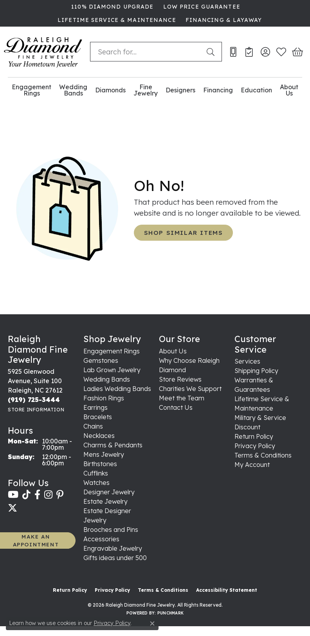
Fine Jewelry (145, 90)
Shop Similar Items (183, 232)
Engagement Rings (31, 90)
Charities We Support (190, 389)
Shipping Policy (256, 371)
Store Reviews (180, 379)
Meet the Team (181, 398)
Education (256, 90)
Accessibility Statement (226, 590)
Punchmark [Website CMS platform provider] (170, 613)
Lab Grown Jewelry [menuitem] (112, 370)
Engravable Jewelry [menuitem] (112, 548)
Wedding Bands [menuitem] (106, 379)
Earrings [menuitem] (95, 407)
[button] (265, 51)
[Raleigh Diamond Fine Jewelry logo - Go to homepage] (43, 52)
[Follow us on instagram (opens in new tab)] (48, 494)
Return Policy (253, 436)
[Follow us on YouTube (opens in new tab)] (13, 494)
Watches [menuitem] (96, 482)
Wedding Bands (73, 90)
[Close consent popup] (152, 623)
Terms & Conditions (263, 455)
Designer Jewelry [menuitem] (109, 492)
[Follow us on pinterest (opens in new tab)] (59, 494)
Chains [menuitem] (93, 426)
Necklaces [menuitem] (99, 436)
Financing (218, 90)
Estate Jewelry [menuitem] (105, 501)
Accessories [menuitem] (101, 539)
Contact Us (176, 407)
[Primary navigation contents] (155, 90)
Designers (180, 90)
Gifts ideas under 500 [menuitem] (115, 558)
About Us (289, 90)
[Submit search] (212, 51)
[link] (111, 6)
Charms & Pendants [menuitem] (112, 445)
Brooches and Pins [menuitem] (110, 529)
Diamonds (110, 90)
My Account (252, 464)
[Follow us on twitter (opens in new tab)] (12, 508)
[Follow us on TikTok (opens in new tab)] (26, 494)
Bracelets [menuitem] (97, 417)
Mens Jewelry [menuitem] (103, 454)
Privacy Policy (254, 446)
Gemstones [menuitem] (100, 360)
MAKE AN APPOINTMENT (36, 540)
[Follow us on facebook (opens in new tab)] (37, 494)
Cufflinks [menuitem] (95, 473)
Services (247, 361)
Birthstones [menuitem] (100, 464)
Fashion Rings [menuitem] (103, 398)
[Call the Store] (34, 400)
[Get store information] (36, 410)
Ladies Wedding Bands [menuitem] (117, 389)
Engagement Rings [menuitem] (111, 351)
